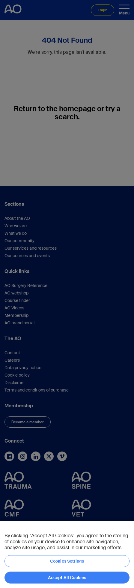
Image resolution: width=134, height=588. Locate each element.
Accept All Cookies (67, 577)
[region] (67, 554)
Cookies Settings (67, 561)
